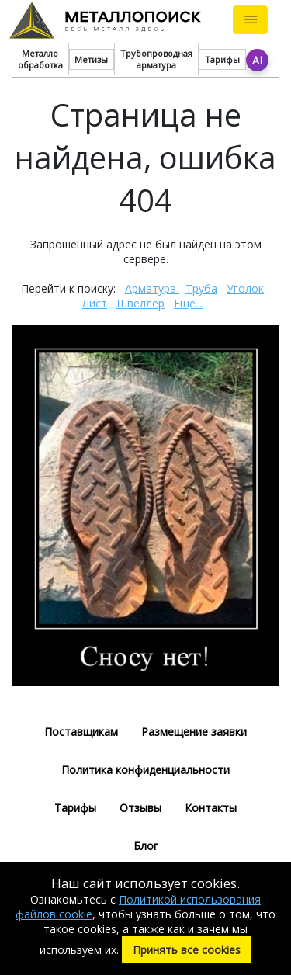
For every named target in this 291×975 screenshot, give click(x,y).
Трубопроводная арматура (156, 59)
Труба (201, 288)
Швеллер (140, 303)
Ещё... (188, 303)
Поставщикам (81, 731)
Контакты (211, 807)
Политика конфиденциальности (145, 769)
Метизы (91, 59)
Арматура (152, 288)
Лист (94, 303)
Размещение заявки (194, 731)
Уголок (245, 288)
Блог (145, 845)
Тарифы (222, 59)
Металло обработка (40, 59)
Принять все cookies (187, 949)
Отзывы (140, 807)
